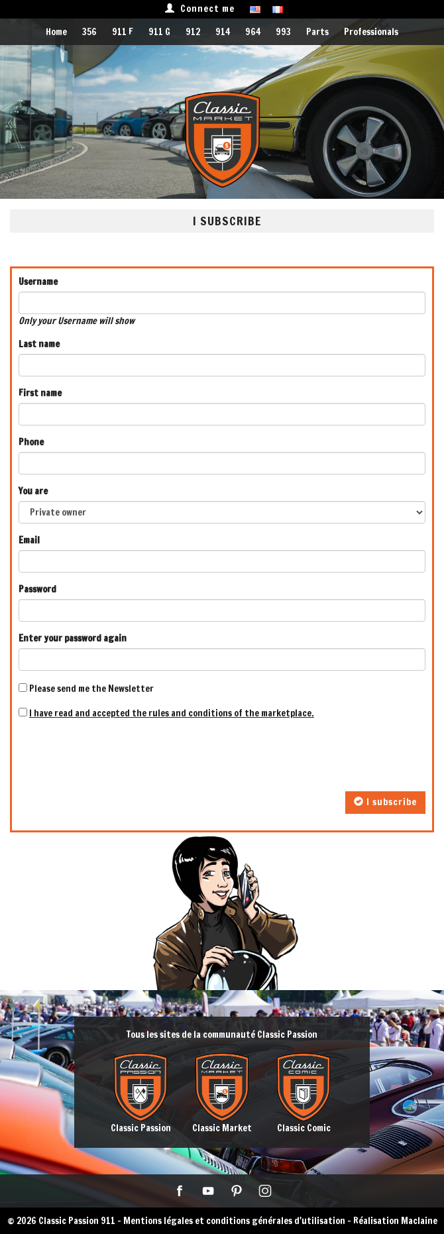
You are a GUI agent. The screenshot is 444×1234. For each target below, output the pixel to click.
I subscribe (385, 802)
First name (40, 393)
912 (193, 31)
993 (283, 31)
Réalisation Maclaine (395, 1220)
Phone (31, 442)
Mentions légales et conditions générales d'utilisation (234, 1220)
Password (37, 589)
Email (29, 540)
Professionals (371, 31)
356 (89, 31)
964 (252, 31)
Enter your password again (73, 638)
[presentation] (119, 755)
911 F (122, 31)
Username (38, 281)
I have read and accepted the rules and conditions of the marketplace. (171, 713)
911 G (159, 31)
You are (33, 491)
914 (222, 31)
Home (56, 31)
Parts (317, 31)
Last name (39, 344)
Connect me (200, 8)
